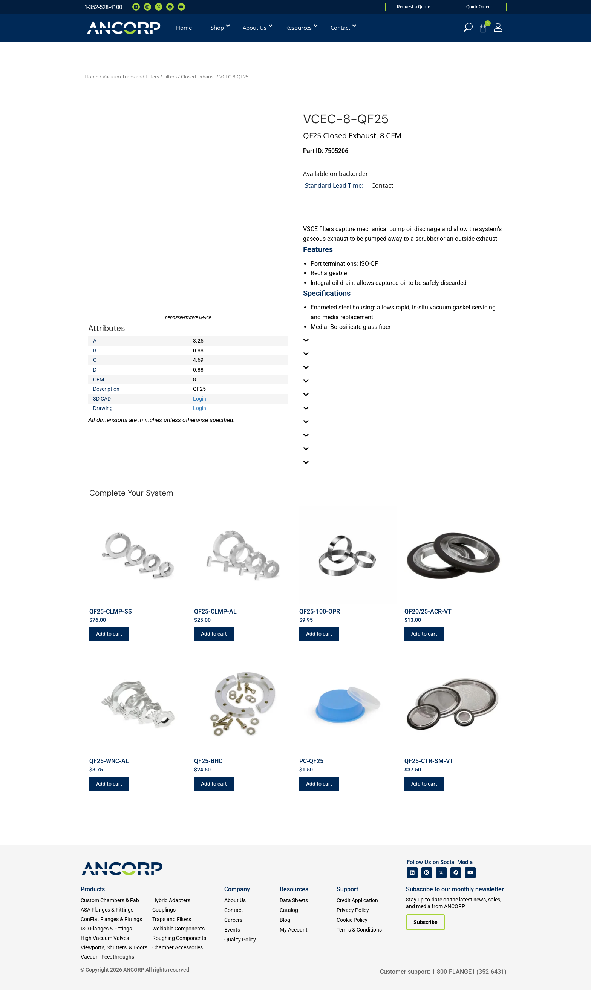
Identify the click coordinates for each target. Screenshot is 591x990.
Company (237, 889)
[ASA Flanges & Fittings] (116, 910)
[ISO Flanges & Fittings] (116, 929)
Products (93, 889)
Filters (170, 76)
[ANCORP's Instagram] (426, 872)
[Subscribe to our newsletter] (425, 922)
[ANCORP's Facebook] (455, 872)
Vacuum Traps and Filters (131, 76)
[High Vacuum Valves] (116, 938)
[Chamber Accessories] (188, 948)
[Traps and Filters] (188, 919)
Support (347, 889)
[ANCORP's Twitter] (441, 872)
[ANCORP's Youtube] (470, 872)
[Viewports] (116, 948)
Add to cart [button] (109, 634)
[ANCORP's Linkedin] (412, 872)
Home (91, 76)
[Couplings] (188, 910)
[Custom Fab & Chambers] (116, 900)
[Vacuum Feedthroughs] (116, 957)
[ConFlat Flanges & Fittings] (116, 919)
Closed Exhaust (198, 76)
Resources (294, 889)
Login (199, 399)
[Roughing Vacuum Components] (188, 938)
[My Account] (498, 27)
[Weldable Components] (188, 929)
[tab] (403, 340)
